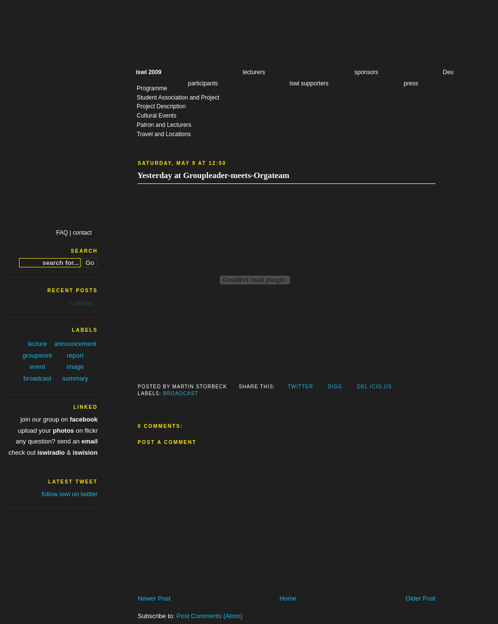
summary (75, 378)
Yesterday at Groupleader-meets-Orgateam (213, 175)
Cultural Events (156, 115)
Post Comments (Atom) (210, 616)
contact (82, 232)
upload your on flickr (58, 430)
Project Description (161, 106)
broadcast (180, 393)
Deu (448, 72)
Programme (152, 88)
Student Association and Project (178, 97)
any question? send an (57, 441)
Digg (335, 386)
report (75, 355)
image (74, 366)
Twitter (300, 386)
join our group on (59, 419)
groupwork (37, 355)
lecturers (254, 72)
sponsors (366, 72)
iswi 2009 (149, 72)
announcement (75, 343)
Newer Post (154, 598)
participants (203, 83)
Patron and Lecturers (164, 124)
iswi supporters (309, 83)
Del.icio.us (374, 386)
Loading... (84, 302)
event (37, 366)
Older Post (421, 598)
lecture (37, 343)
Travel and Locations (164, 134)
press (411, 83)
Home (288, 598)
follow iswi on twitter (70, 494)
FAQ (62, 232)
